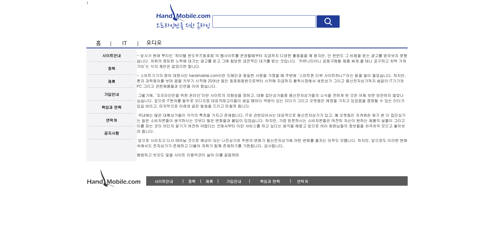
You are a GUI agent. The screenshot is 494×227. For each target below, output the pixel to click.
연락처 (111, 120)
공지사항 (111, 133)
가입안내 (111, 94)
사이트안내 (111, 55)
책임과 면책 (111, 107)
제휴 (111, 81)
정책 (111, 68)
